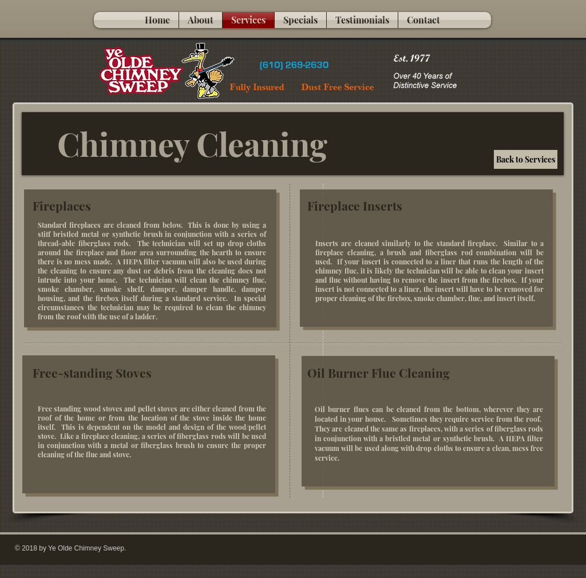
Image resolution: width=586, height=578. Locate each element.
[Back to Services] (525, 159)
